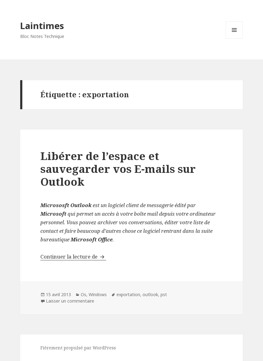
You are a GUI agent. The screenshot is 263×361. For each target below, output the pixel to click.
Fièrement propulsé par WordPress (78, 348)
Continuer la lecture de (73, 256)
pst (164, 294)
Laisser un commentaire (70, 301)
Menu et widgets (234, 38)
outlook (150, 294)
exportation (128, 294)
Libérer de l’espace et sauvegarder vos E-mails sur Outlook (118, 169)
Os (83, 294)
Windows (98, 294)
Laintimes (42, 26)
